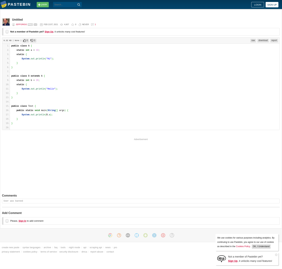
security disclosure (68, 251)
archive (47, 247)
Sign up (272, 4)
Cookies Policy (243, 246)
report (274, 40)
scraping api (96, 247)
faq (56, 247)
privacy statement (11, 251)
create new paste (10, 247)
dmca (84, 251)
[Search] (79, 4)
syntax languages (31, 247)
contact (110, 251)
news (108, 247)
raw (253, 40)
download (263, 40)
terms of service (49, 251)
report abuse (96, 251)
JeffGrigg (21, 24)
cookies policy (30, 251)
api (84, 247)
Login (257, 4)
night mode (74, 247)
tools (63, 247)
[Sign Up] (221, 258)
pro (115, 247)
